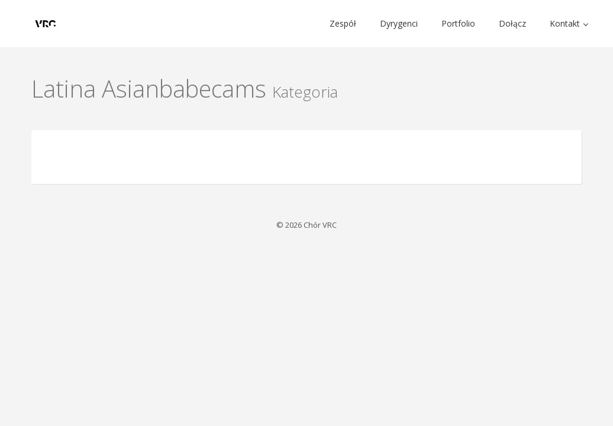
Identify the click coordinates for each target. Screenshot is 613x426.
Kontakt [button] (569, 23)
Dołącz (512, 23)
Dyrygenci (399, 23)
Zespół (343, 23)
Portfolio (458, 23)
